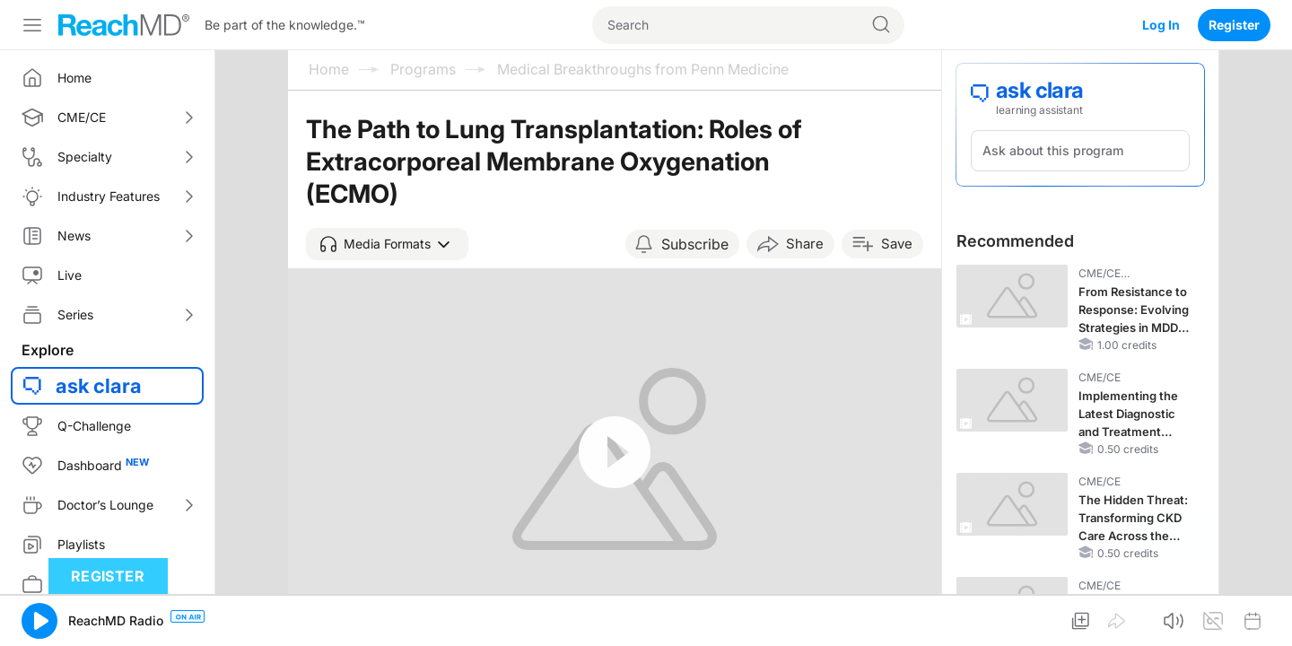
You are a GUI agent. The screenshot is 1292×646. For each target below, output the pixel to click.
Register (1234, 24)
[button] (387, 244)
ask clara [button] (99, 385)
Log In (1161, 24)
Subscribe (695, 244)
